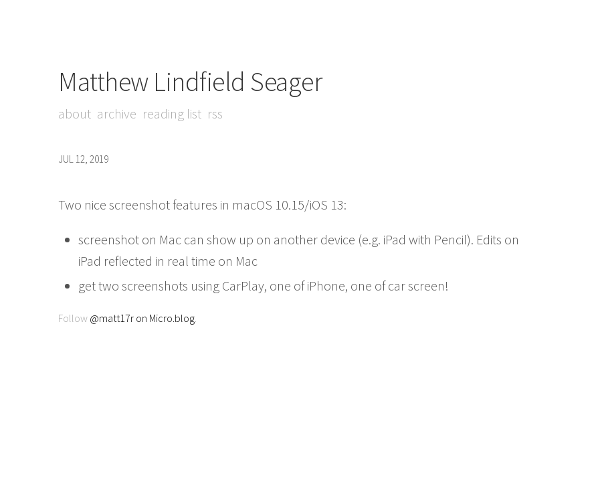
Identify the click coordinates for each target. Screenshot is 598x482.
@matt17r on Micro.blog (142, 318)
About (74, 113)
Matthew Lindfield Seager (190, 81)
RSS (215, 113)
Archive (116, 113)
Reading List (171, 113)
